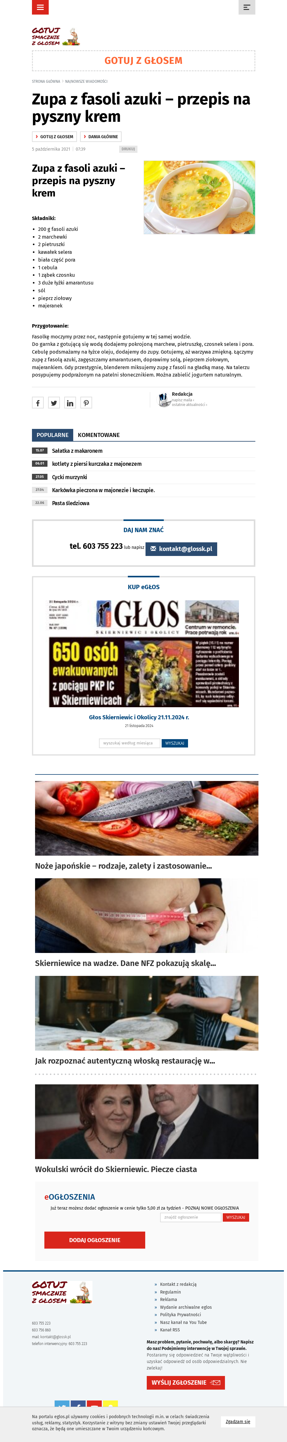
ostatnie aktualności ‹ (189, 405)
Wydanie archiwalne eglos (186, 1307)
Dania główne (101, 136)
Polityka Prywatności (180, 1314)
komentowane (99, 435)
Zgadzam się (240, 1421)
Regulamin (170, 1292)
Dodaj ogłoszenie (94, 1240)
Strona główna (46, 81)
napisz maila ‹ (183, 400)
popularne (53, 435)
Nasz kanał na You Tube (183, 1322)
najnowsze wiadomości (86, 81)
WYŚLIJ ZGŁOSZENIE (179, 1382)
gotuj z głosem (54, 136)
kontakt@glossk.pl (181, 549)
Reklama (168, 1299)
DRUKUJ (129, 149)
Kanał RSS (170, 1330)
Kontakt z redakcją (178, 1284)
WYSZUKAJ (174, 743)
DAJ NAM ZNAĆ (143, 529)
